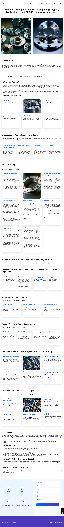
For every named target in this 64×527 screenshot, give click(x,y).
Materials (50, 3)
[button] (55, 3)
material (30, 417)
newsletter (43, 470)
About (31, 3)
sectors (12, 92)
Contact (60, 3)
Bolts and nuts (36, 279)
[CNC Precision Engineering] (7, 3)
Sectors (45, 3)
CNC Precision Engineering (49, 436)
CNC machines (5, 359)
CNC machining (52, 75)
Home (27, 3)
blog (11, 69)
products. (7, 154)
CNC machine (48, 401)
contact (60, 440)
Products (41, 3)
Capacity (35, 3)
